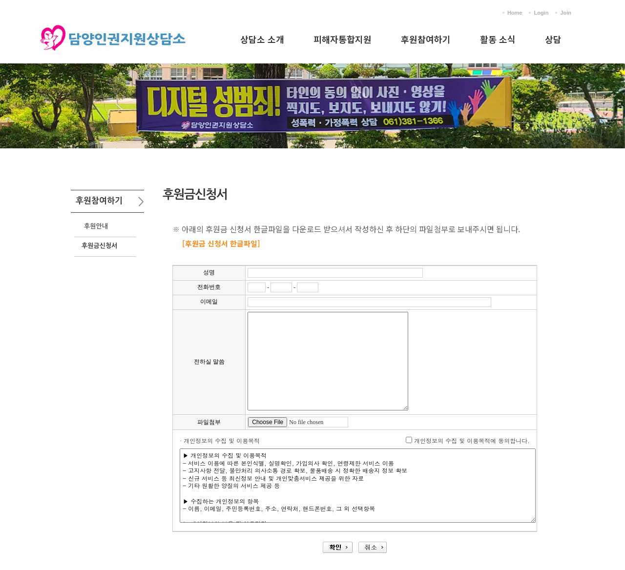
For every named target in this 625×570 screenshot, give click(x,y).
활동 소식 (498, 39)
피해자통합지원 (342, 39)
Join (565, 13)
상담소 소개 (262, 39)
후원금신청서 (99, 246)
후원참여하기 (426, 39)
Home (514, 13)
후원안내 (96, 226)
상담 (553, 39)
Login (541, 13)
